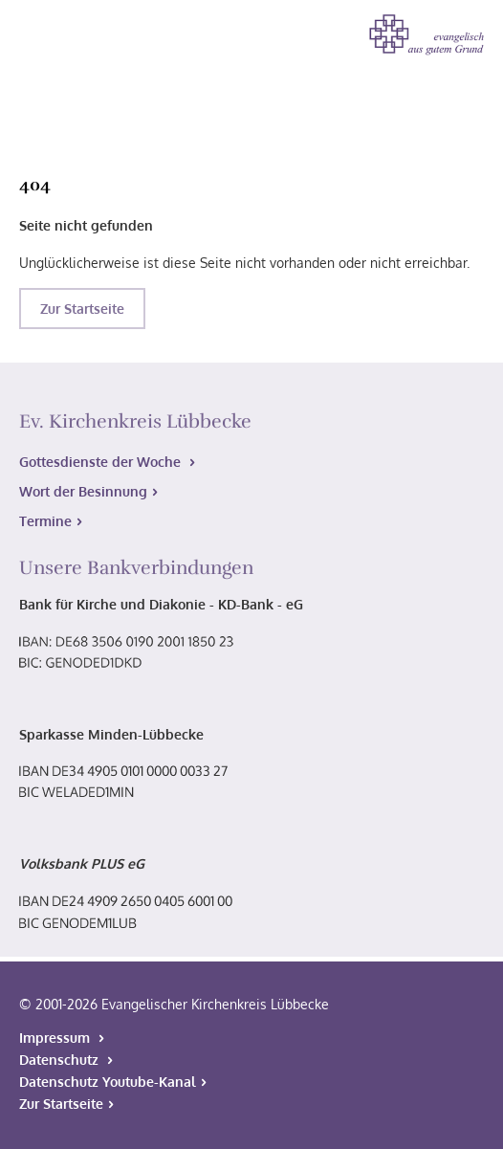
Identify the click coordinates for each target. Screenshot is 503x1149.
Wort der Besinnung (83, 491)
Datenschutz (60, 1059)
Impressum (56, 1037)
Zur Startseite (82, 308)
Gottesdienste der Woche (102, 461)
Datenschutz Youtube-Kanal (107, 1081)
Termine (45, 521)
